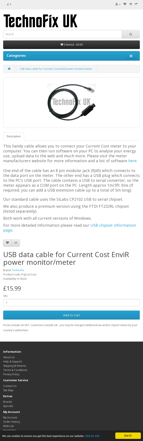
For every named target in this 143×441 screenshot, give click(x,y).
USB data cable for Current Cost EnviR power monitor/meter (56, 69)
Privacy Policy (11, 374)
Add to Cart (71, 315)
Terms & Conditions (15, 370)
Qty (5, 296)
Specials (8, 406)
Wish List (8, 426)
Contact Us (9, 386)
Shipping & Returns (14, 366)
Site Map (8, 390)
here (132, 160)
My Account (10, 417)
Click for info (92, 436)
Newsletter (9, 430)
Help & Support (12, 361)
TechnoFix (18, 270)
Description (14, 136)
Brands (7, 402)
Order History (11, 422)
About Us (8, 357)
